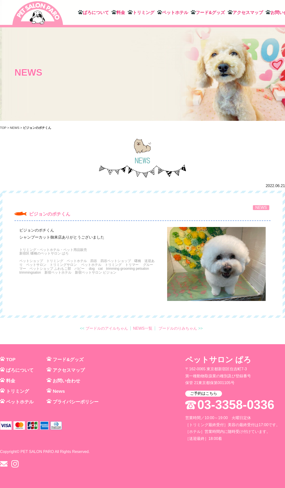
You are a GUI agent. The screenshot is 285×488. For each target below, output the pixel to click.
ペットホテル (175, 12)
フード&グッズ (210, 12)
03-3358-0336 (235, 405)
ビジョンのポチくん (49, 214)
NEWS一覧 (142, 328)
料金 (120, 12)
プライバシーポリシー (76, 401)
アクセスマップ (248, 12)
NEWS (14, 128)
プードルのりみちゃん (177, 328)
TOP (3, 128)
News (59, 391)
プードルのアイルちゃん (107, 328)
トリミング (143, 12)
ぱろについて (96, 12)
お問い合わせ (66, 380)
